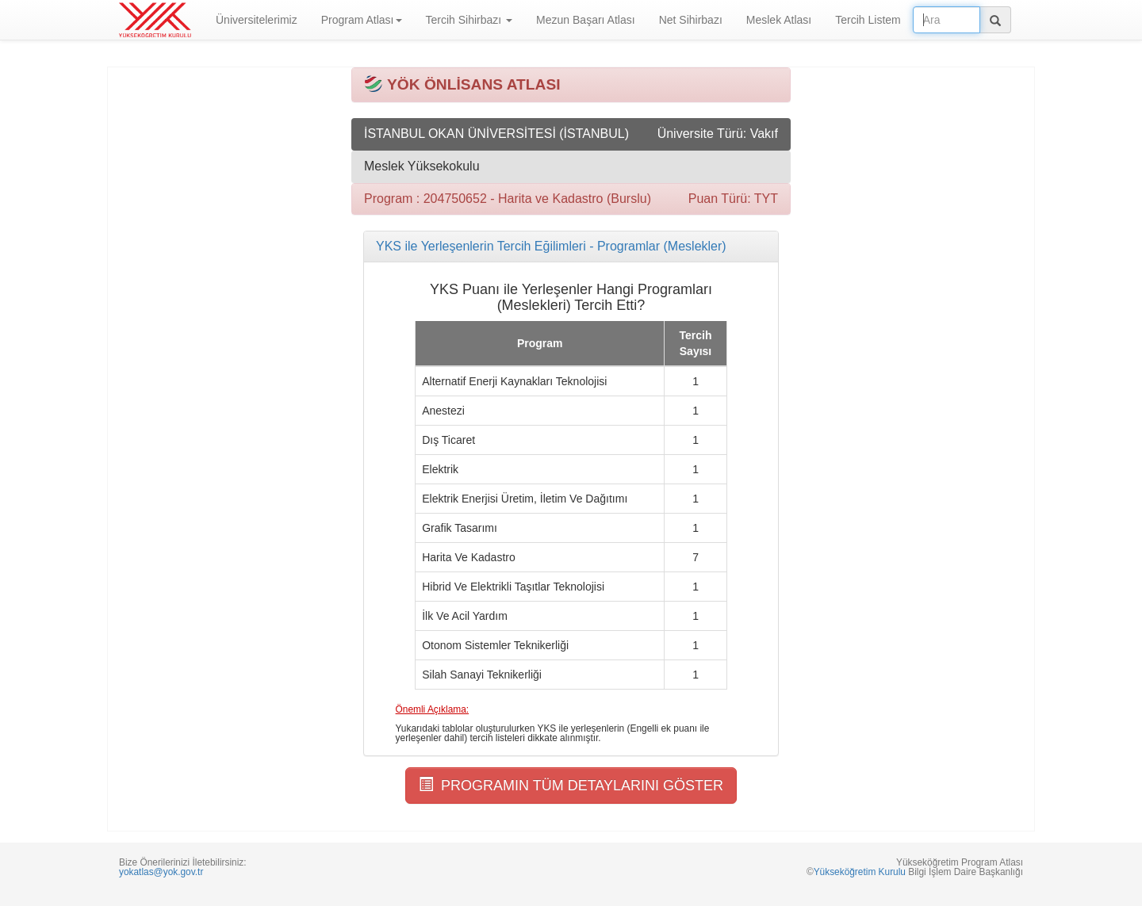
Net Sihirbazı (690, 19)
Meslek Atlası (778, 19)
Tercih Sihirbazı (469, 19)
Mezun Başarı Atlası (585, 19)
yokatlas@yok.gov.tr (161, 871)
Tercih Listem (867, 19)
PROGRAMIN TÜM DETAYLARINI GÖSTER (571, 785)
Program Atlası (361, 19)
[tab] (571, 246)
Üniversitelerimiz (256, 19)
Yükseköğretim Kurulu (860, 871)
